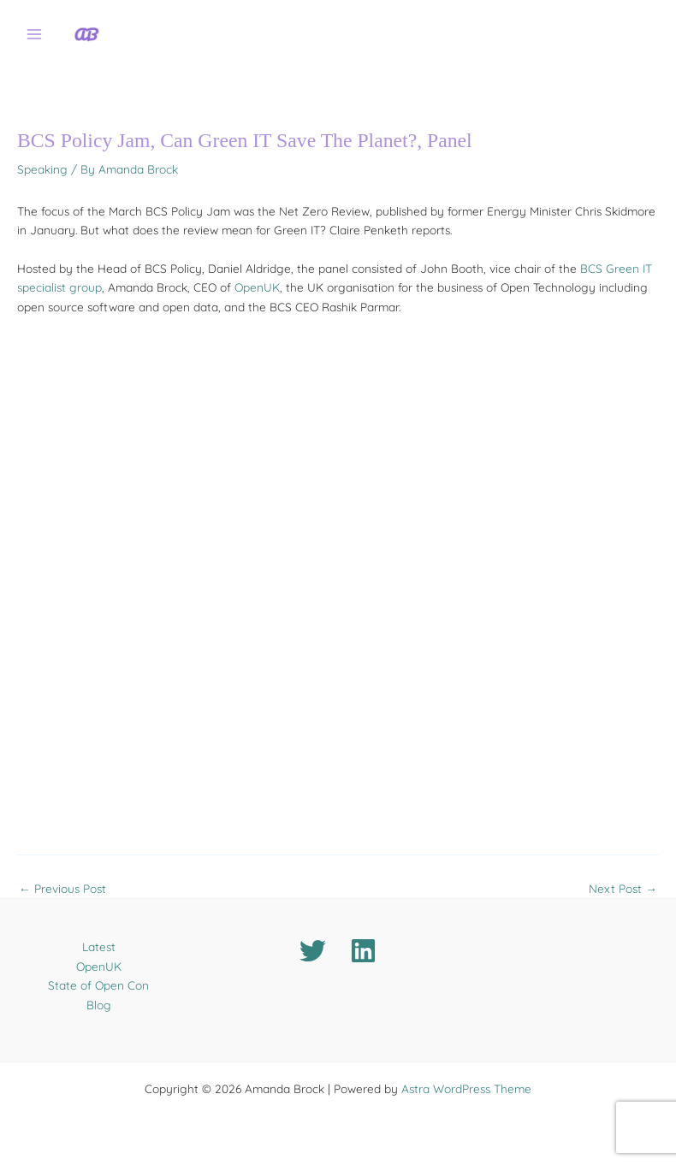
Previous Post (62, 889)
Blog (98, 1004)
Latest (99, 946)
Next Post (623, 889)
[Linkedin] (363, 950)
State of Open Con (98, 985)
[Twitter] (312, 950)
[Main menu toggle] (34, 34)
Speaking (42, 169)
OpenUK (257, 287)
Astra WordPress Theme (466, 1088)
